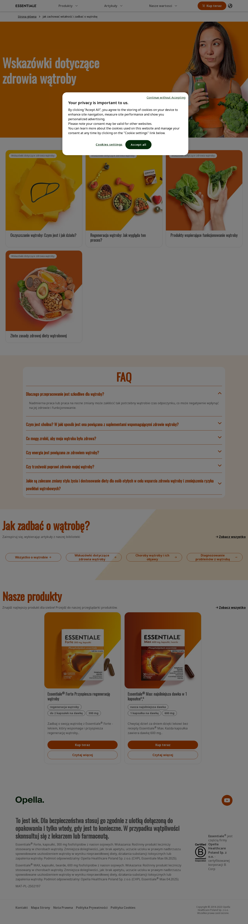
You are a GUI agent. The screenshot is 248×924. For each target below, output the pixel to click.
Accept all (138, 144)
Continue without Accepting (166, 97)
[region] (125, 123)
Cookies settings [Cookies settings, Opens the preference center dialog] (109, 144)
